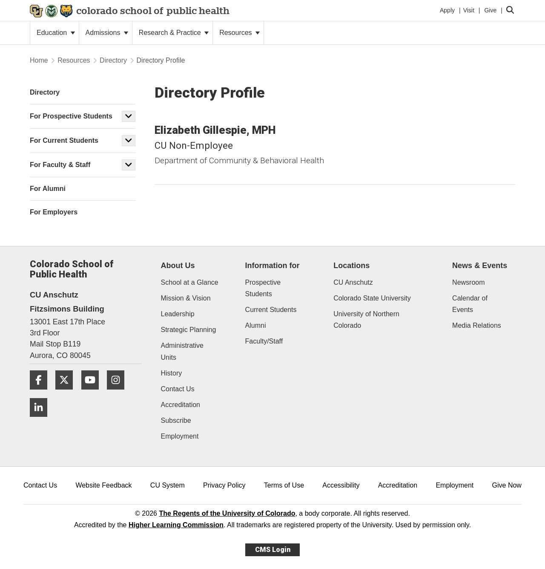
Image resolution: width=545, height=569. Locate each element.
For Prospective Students (71, 116)
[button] (128, 116)
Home (39, 60)
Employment (180, 436)
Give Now (507, 485)
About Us (178, 265)
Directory (113, 60)
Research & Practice (174, 32)
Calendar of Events (470, 304)
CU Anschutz (353, 282)
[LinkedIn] (42, 420)
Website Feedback (103, 485)
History (171, 373)
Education (56, 32)
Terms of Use (284, 485)
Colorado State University (371, 298)
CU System (167, 485)
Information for (272, 265)
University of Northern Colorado (366, 319)
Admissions (107, 32)
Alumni (255, 325)
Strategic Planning (188, 329)
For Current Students (64, 140)
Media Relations (476, 325)
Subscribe (176, 420)
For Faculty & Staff (60, 164)
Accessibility (340, 485)
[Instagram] (119, 392)
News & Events (479, 265)
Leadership (178, 314)
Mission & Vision (186, 298)
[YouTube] (93, 392)
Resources (239, 32)
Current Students (271, 309)
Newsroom (468, 282)
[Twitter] (67, 392)
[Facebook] (42, 392)
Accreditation (181, 404)
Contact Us (178, 389)
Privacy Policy (224, 485)
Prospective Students (263, 288)
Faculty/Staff (264, 341)
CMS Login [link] (272, 550)
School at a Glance (189, 282)
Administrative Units (182, 351)
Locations (351, 265)
